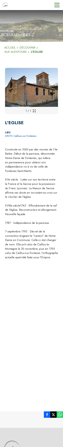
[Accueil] (5, 5)
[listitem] (47, 415)
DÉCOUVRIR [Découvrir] (27, 48)
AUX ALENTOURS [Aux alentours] (15, 52)
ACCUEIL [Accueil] (10, 48)
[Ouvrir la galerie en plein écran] (34, 111)
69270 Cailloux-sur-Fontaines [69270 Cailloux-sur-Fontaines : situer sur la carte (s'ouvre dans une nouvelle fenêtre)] (20, 136)
